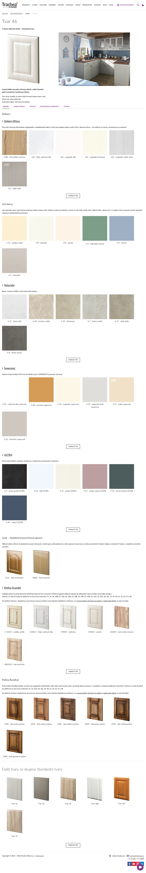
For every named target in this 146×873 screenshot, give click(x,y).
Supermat (9, 368)
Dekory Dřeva (12, 121)
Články (67, 106)
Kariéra (133, 859)
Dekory (6, 106)
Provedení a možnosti (49, 106)
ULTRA (8, 455)
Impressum (40, 856)
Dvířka (27, 13)
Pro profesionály (16, 13)
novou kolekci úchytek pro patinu (89, 601)
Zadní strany (19, 106)
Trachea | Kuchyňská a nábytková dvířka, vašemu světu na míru (10, 5)
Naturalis (9, 285)
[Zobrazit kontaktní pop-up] (140, 867)
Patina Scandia (12, 588)
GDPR (141, 859)
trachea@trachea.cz (137, 856)
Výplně (33, 106)
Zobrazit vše (73, 195)
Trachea (5, 13)
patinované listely (109, 601)
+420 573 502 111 (118, 856)
